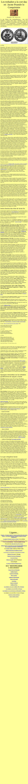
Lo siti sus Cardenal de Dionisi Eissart (13, 563)
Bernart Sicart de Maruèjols (14, 570)
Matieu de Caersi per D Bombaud (13, 556)
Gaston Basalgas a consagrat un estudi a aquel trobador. (15, 321)
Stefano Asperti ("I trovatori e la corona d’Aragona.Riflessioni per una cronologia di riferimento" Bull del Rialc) (14, 546)
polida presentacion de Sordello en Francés (11, 520)
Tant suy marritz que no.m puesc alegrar (11, 323)
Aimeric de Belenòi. (22, 437)
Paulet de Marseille (14, 579)
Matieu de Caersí (3, 408)
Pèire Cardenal (14, 575)
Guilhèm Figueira (14, 571)
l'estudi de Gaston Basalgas (15, 408)
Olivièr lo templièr (10, 559)
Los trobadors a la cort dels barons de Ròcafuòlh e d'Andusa (14, 590)
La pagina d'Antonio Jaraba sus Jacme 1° (11, 539)
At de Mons (14, 581)
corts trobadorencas (15, 211)
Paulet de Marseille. (4, 401)
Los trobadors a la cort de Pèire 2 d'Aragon (14, 588)
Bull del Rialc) (18, 221)
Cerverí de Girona (14, 558)
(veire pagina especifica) (16, 439)
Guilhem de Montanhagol (5, 487)
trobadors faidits (9, 548)
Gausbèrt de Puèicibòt (14, 573)
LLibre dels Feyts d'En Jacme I (17, 543)
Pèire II (20, 436)
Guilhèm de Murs (3, 169)
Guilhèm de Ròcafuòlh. (8, 134)
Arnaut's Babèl (18, 514)
